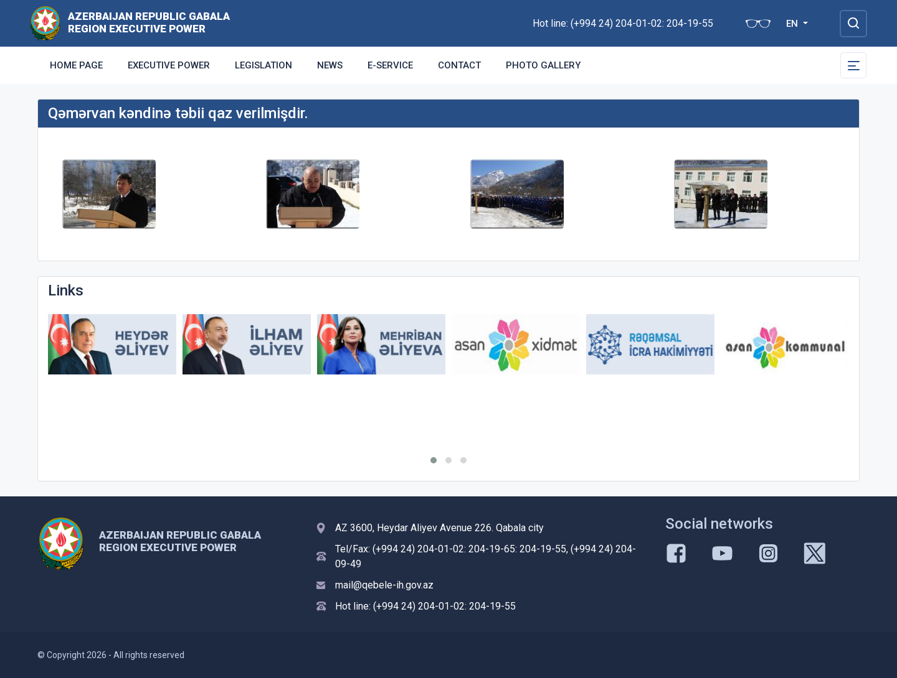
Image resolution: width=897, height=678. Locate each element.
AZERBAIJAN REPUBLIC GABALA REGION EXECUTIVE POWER (149, 22)
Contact (459, 65)
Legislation (263, 65)
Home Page (76, 65)
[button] (433, 460)
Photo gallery (543, 65)
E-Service (390, 65)
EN (793, 23)
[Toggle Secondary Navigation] (853, 65)
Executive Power (169, 65)
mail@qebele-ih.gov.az (384, 585)
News (330, 65)
